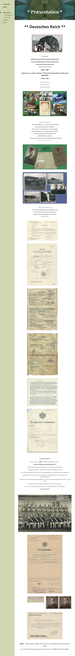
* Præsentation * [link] (7, 12)
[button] (73, 1)
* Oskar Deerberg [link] (8, 15)
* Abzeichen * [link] (6, 20)
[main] (45, 10)
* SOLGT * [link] (5, 22)
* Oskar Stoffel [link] (7, 17)
